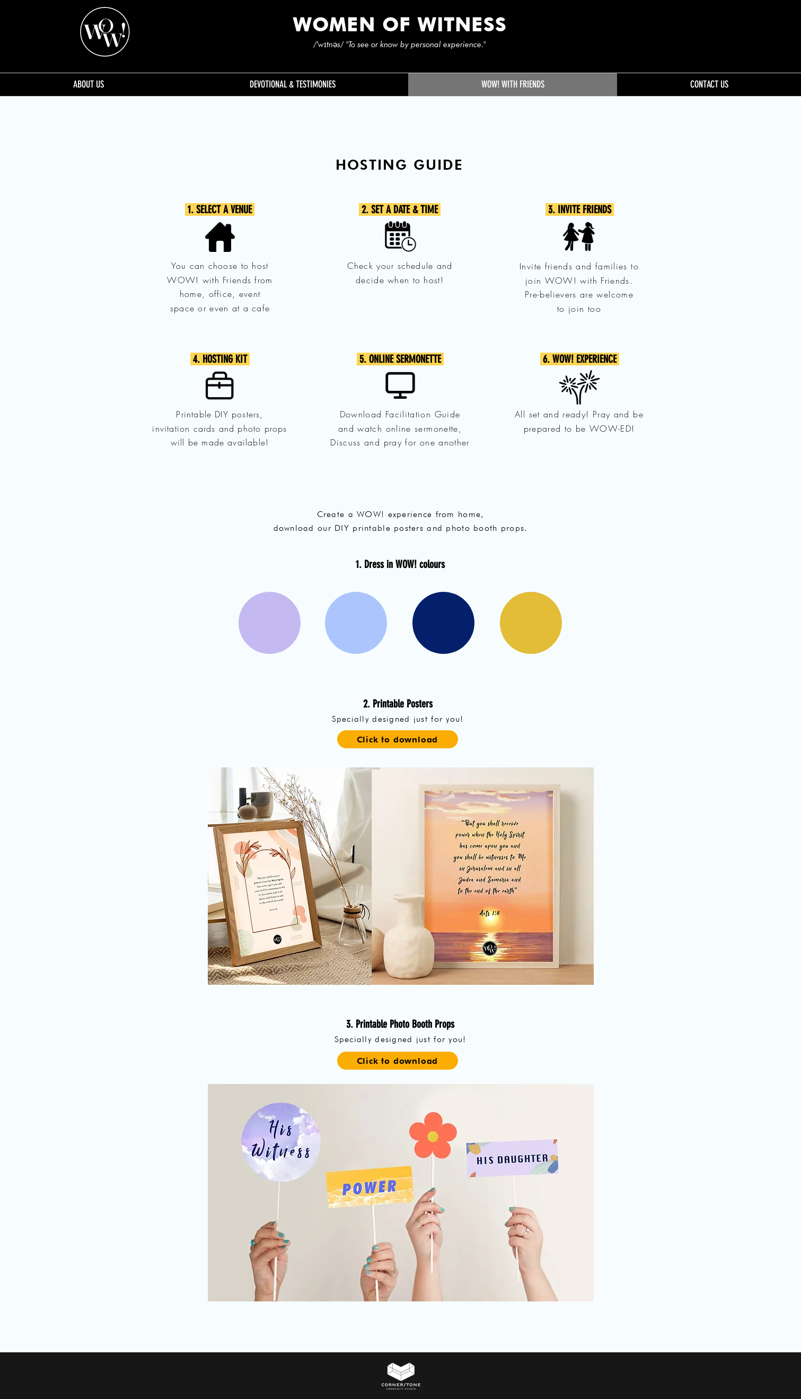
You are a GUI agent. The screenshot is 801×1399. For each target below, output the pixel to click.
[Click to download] (397, 739)
